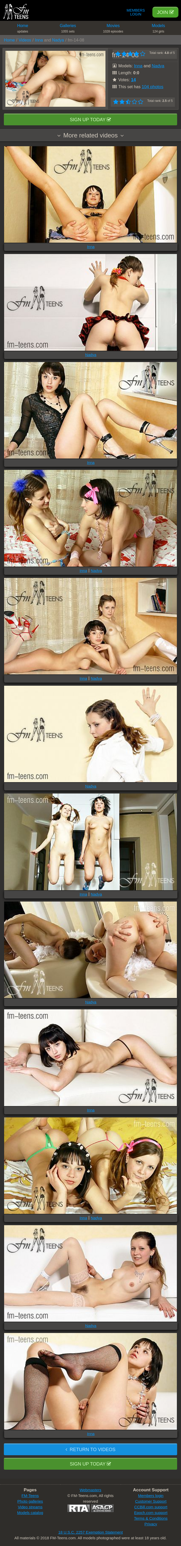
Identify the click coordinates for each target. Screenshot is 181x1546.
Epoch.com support (150, 1512)
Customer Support (151, 1501)
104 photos (152, 86)
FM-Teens (30, 1495)
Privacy (150, 1524)
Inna (39, 40)
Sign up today (90, 119)
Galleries (68, 29)
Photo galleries (30, 1501)
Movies (113, 29)
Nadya (58, 40)
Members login (150, 1495)
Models (158, 29)
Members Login (136, 12)
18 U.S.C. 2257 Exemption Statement (90, 1532)
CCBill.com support (150, 1507)
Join (165, 12)
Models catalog (30, 1512)
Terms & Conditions (151, 1518)
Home (23, 29)
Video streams (30, 1507)
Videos (25, 40)
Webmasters (90, 1490)
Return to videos (90, 1449)
